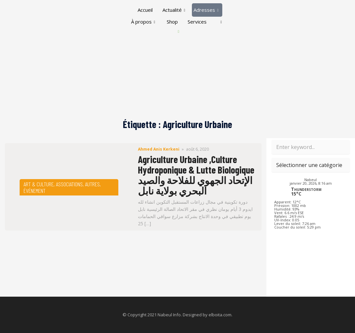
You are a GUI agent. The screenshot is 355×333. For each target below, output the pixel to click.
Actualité (173, 10)
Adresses (206, 10)
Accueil (145, 10)
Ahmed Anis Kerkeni (158, 149)
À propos (143, 21)
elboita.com (220, 315)
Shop (172, 21)
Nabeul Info (169, 315)
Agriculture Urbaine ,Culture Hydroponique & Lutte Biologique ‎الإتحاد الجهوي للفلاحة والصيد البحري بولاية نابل (196, 174)
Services (197, 21)
